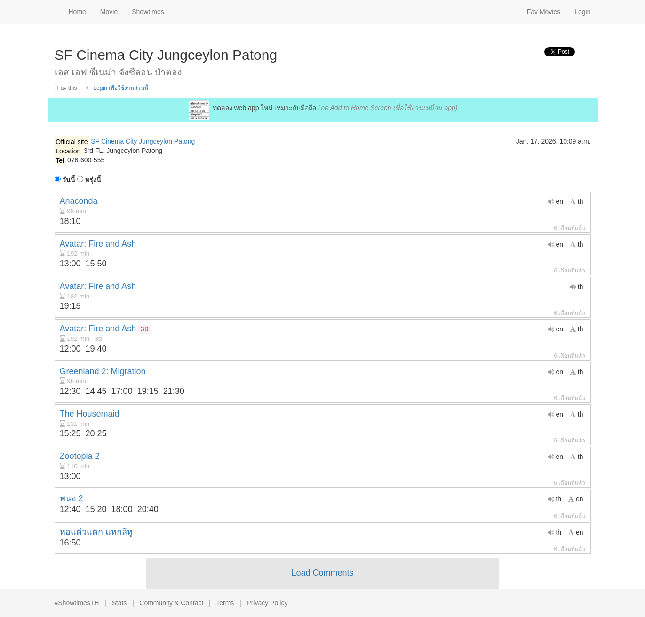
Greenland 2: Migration (103, 371)
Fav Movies (544, 12)
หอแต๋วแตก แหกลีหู (96, 532)
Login (582, 12)
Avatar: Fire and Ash (98, 243)
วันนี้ (65, 180)
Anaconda (79, 201)
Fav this (67, 88)
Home (77, 12)
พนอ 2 (71, 498)
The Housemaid (89, 413)
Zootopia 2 (80, 456)
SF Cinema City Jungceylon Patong (143, 141)
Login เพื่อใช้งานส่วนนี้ (120, 88)
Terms (225, 603)
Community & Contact (171, 603)
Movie (109, 12)
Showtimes (148, 12)
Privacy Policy (267, 603)
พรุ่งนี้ (89, 180)
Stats (119, 603)
